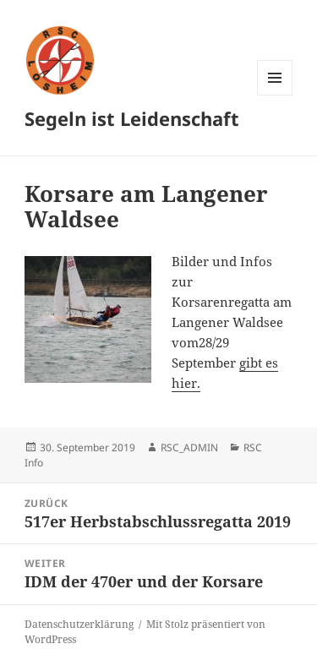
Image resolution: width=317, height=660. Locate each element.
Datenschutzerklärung (79, 624)
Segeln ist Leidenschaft (132, 118)
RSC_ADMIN (189, 447)
